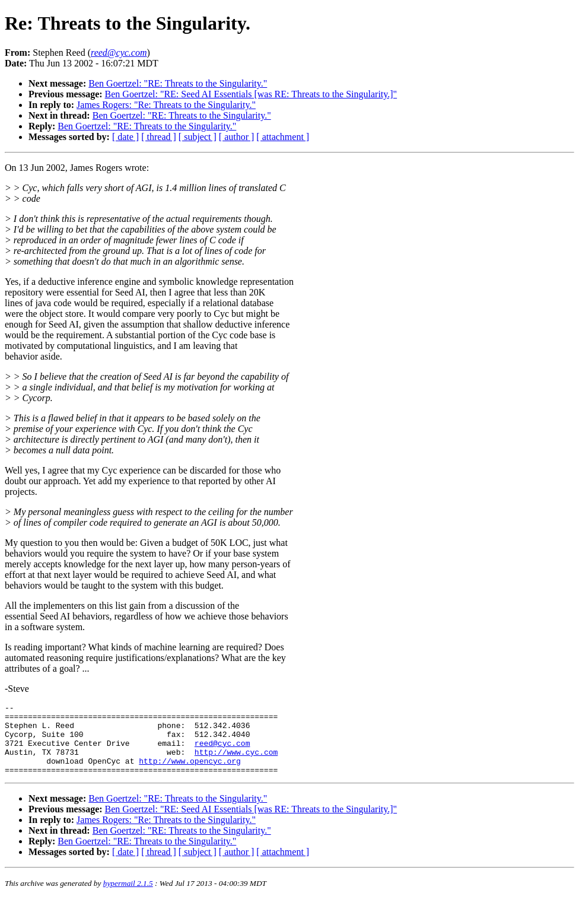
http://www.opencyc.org (190, 773)
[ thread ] (158, 137)
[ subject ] (198, 137)
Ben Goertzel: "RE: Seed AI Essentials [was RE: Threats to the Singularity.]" (251, 94)
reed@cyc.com (222, 751)
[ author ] (236, 137)
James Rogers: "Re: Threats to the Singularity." (166, 105)
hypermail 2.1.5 (128, 897)
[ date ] (125, 137)
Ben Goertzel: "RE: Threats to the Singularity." (177, 83)
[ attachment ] (282, 137)
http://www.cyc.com (236, 762)
